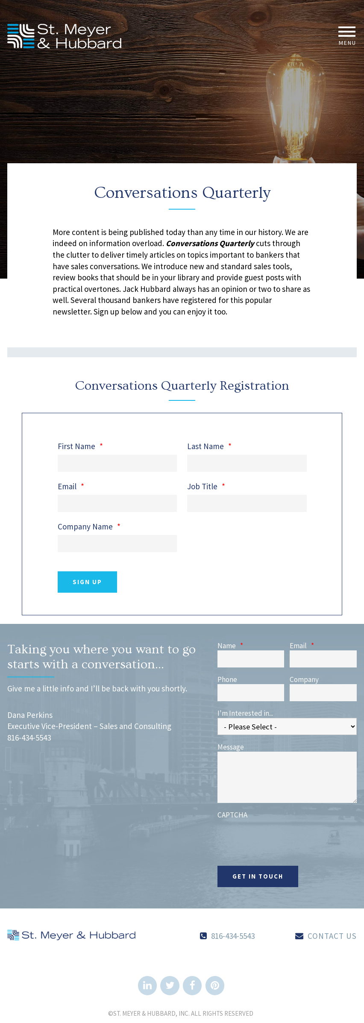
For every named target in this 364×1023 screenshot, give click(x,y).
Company (304, 679)
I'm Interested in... (245, 713)
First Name (80, 446)
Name (230, 646)
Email (71, 486)
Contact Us (332, 936)
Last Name (209, 446)
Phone (227, 679)
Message (230, 747)
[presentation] (282, 836)
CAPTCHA (232, 815)
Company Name (89, 527)
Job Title (206, 486)
